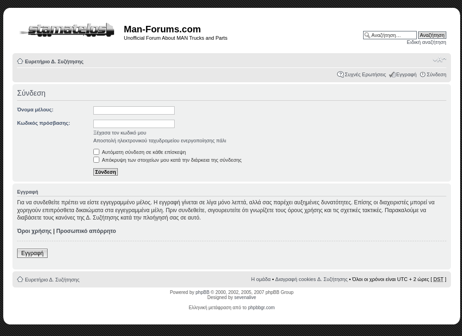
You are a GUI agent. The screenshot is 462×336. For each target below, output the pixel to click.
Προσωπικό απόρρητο (86, 231)
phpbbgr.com (261, 307)
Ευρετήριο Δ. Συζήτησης (54, 61)
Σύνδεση (436, 74)
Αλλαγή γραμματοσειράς (439, 59)
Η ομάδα (261, 279)
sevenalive (245, 297)
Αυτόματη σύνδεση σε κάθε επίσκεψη (139, 152)
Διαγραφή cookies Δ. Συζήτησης (311, 279)
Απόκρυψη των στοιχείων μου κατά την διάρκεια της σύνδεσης (167, 160)
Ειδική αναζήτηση (426, 42)
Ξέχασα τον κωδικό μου (119, 132)
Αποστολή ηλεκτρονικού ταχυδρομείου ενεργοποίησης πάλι (159, 140)
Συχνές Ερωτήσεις (365, 74)
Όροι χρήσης (34, 231)
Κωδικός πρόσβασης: (43, 123)
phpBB (202, 292)
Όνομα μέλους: (35, 109)
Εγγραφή (406, 74)
